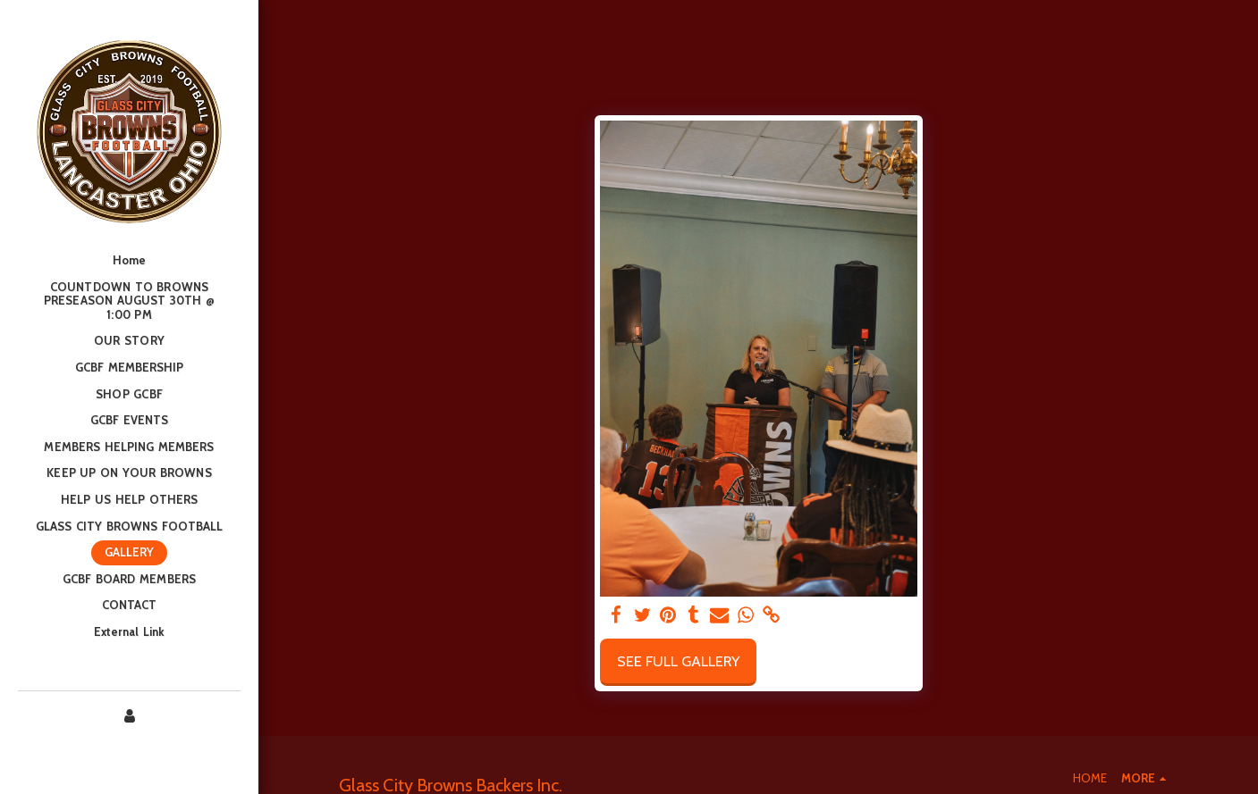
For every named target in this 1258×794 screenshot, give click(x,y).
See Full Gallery (678, 661)
